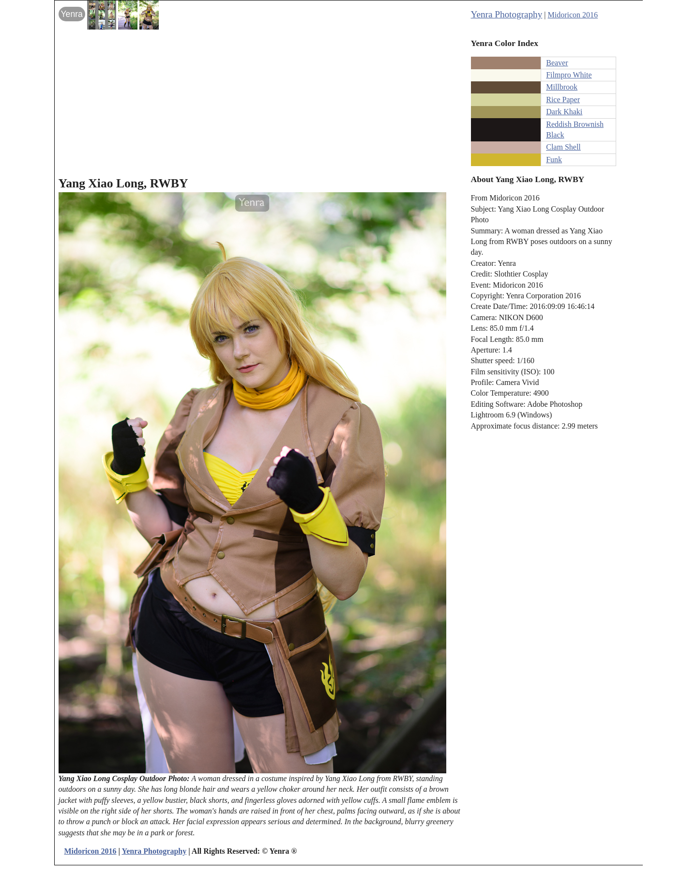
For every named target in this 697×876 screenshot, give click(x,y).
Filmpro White (568, 75)
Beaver (557, 63)
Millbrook (561, 87)
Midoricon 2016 (573, 15)
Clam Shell (563, 147)
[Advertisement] (262, 102)
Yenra (72, 14)
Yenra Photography (507, 14)
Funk (554, 159)
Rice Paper (563, 99)
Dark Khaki (564, 112)
